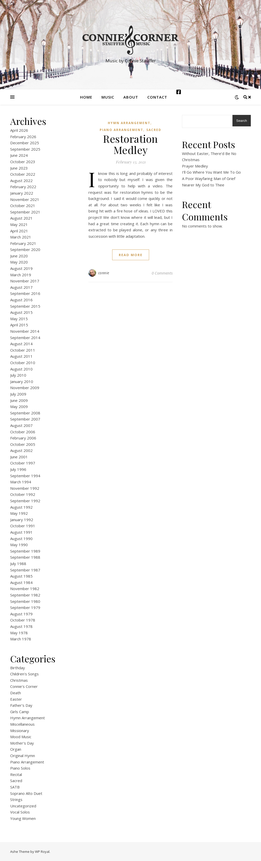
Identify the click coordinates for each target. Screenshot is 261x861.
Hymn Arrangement (27, 717)
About (130, 97)
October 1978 (22, 620)
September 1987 (25, 569)
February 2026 (23, 136)
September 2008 (25, 412)
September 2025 (25, 149)
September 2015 (25, 306)
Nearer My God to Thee (203, 184)
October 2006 (22, 431)
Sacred (16, 780)
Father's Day (21, 705)
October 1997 (22, 462)
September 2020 (25, 249)
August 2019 (21, 268)
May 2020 (19, 262)
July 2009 (18, 394)
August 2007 (21, 425)
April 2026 (19, 130)
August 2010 (21, 369)
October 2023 (22, 161)
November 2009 (24, 387)
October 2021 (22, 205)
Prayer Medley (195, 166)
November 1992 (24, 488)
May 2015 (19, 318)
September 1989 (25, 551)
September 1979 (25, 607)
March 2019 (20, 274)
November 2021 (24, 199)
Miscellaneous (22, 724)
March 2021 (20, 237)
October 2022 (22, 174)
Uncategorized (23, 805)
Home (86, 97)
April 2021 (19, 230)
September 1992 (25, 500)
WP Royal (42, 851)
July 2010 (18, 375)
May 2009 (19, 406)
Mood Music (20, 736)
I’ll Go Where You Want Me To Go (211, 172)
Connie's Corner (24, 686)
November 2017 (24, 280)
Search (241, 121)
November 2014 (24, 331)
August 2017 (21, 287)
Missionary (19, 730)
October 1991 (22, 525)
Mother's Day (22, 743)
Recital (16, 774)
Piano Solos (20, 768)
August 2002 (21, 450)
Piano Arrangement (27, 761)
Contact (157, 97)
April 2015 (19, 324)
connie (103, 272)
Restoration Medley (130, 144)
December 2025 (24, 142)
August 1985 (21, 576)
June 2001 (19, 456)
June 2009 (19, 400)
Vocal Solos (20, 812)
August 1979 (21, 613)
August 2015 (21, 312)
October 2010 (22, 362)
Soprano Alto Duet (26, 793)
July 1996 (18, 469)
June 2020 (19, 255)
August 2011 (21, 356)
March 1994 (20, 481)
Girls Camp (19, 711)
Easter (16, 699)
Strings (16, 799)
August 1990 (21, 538)
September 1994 (25, 475)
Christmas (19, 680)
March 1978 (20, 638)
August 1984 (21, 582)
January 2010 (21, 381)
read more (130, 255)
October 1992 (22, 494)
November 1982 (24, 588)
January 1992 (21, 519)
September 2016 (25, 293)
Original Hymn (22, 755)
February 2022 (23, 186)
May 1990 (19, 544)
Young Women (23, 818)
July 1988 (18, 563)
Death (15, 692)
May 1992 (19, 513)
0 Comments (162, 273)
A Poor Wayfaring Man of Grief (208, 178)
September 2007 (25, 419)
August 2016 (21, 299)
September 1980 (25, 601)
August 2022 (21, 180)
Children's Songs (24, 673)
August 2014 (21, 343)
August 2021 (21, 218)
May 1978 (19, 632)
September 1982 (25, 594)
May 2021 (19, 224)
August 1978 (21, 626)
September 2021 (25, 211)
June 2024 (19, 155)
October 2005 (22, 444)
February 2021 (23, 243)
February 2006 (23, 437)
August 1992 (21, 507)
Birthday (17, 667)
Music (107, 97)
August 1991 (21, 532)
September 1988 (25, 557)
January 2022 (21, 193)
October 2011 (22, 350)
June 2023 (19, 168)
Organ (15, 749)
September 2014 (25, 337)
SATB (15, 787)
